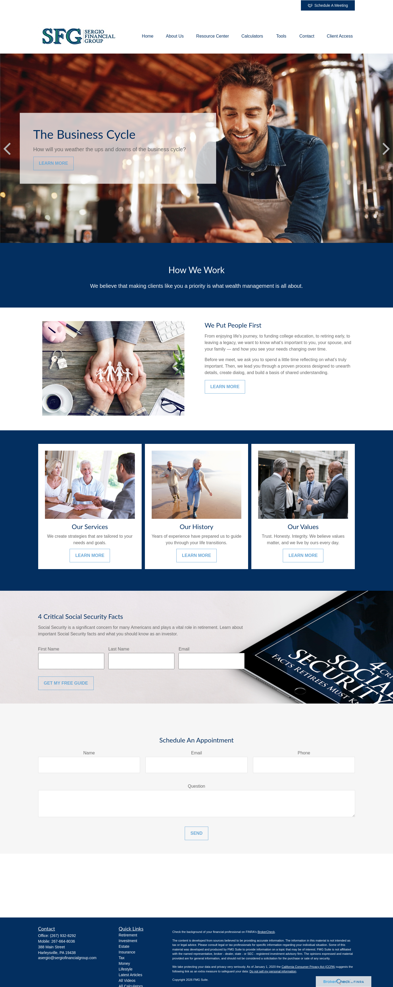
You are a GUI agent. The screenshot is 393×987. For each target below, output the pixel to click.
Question (196, 786)
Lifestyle (125, 969)
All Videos (127, 980)
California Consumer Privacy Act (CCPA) (308, 966)
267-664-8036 (63, 941)
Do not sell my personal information (272, 971)
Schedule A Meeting (328, 5)
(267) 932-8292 (63, 935)
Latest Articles (130, 975)
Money (124, 963)
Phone (304, 753)
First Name (48, 649)
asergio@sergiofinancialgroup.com (67, 958)
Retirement (128, 935)
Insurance (127, 952)
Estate (124, 946)
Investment (128, 941)
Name (89, 753)
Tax (122, 958)
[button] (148, 36)
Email (183, 649)
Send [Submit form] (196, 833)
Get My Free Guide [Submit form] (66, 683)
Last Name (118, 649)
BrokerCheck (266, 931)
